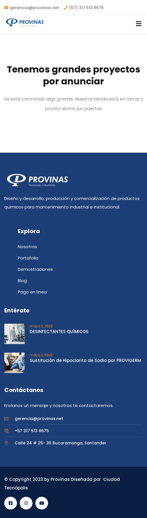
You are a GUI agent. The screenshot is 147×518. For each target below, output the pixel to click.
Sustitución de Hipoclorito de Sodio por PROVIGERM (85, 360)
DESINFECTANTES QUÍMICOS (59, 331)
